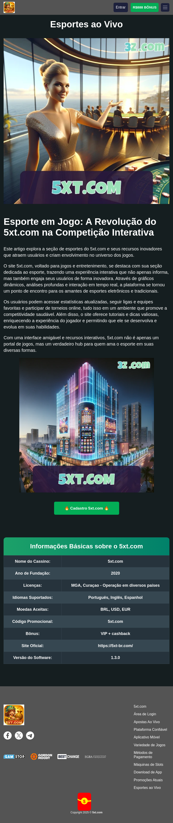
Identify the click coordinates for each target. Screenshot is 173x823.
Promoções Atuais (148, 780)
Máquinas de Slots (148, 764)
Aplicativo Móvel (147, 737)
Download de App (148, 772)
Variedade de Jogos (149, 745)
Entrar (121, 7)
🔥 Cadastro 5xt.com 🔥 (86, 508)
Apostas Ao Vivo (147, 722)
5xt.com (140, 706)
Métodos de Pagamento (143, 755)
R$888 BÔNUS (144, 7)
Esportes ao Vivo (147, 788)
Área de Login (145, 714)
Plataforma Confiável (150, 729)
